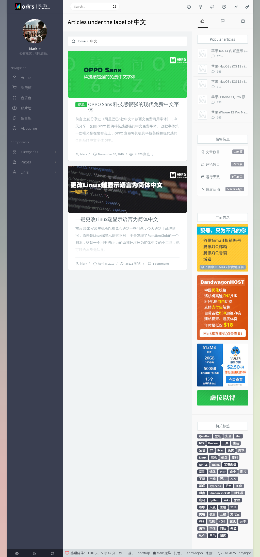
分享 (243, 521)
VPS (201, 521)
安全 (228, 436)
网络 (202, 514)
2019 (233, 507)
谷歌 (202, 507)
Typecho (215, 486)
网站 (223, 528)
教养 (212, 514)
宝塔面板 (230, 464)
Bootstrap (143, 553)
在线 (233, 521)
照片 (223, 479)
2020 (233, 479)
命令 (233, 472)
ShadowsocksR (219, 493)
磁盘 (202, 493)
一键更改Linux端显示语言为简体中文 (116, 219)
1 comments (161, 263)
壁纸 (218, 436)
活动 (202, 472)
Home (79, 41)
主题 (223, 507)
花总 (214, 457)
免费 (231, 450)
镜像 (212, 472)
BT (211, 450)
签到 (235, 457)
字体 (212, 528)
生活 (236, 443)
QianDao (204, 436)
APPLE (203, 464)
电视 (212, 521)
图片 (243, 472)
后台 (228, 486)
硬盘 (224, 457)
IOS (201, 443)
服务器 (238, 493)
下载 (202, 479)
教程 (237, 500)
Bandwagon (194, 553)
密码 (202, 500)
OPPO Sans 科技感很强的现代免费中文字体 (133, 107)
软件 (202, 535)
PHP (222, 472)
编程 (202, 528)
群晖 (202, 486)
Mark (84, 154)
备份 (239, 486)
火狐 (212, 507)
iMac (220, 450)
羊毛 (212, 535)
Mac (238, 436)
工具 (225, 443)
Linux (202, 457)
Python (214, 500)
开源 (233, 528)
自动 (212, 479)
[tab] (202, 20)
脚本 (241, 450)
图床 (223, 535)
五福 (223, 514)
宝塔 (202, 450)
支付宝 (234, 514)
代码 (222, 521)
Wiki (227, 500)
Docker (213, 443)
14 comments (171, 154)
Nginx (216, 464)
